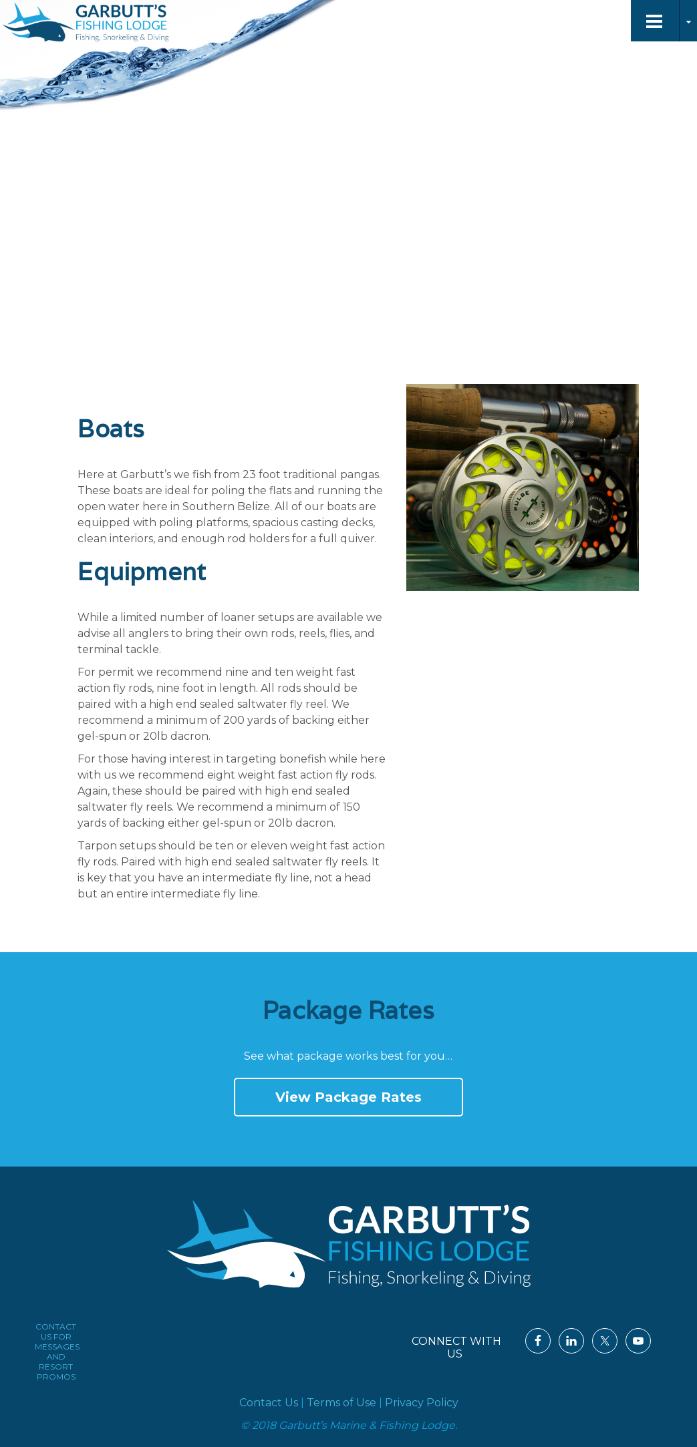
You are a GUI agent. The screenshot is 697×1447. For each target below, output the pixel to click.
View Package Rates (348, 1097)
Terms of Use (341, 1402)
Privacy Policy (421, 1402)
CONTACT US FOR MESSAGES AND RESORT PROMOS (57, 1351)
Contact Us (268, 1402)
